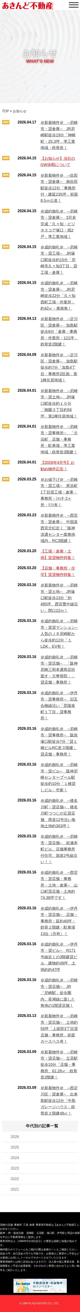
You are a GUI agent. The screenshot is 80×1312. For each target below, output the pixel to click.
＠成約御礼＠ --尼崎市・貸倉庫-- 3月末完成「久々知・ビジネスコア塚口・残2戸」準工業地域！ (59, 224)
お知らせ (19, 111)
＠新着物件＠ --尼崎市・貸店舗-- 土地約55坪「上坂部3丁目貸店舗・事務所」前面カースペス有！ (59, 1029)
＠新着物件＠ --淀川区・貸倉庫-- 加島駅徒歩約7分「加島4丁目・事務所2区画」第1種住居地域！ (59, 367)
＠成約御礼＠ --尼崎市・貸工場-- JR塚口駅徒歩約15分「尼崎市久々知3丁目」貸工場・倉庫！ (59, 260)
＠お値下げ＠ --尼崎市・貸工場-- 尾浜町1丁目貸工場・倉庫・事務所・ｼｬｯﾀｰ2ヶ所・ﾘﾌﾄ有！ (59, 492)
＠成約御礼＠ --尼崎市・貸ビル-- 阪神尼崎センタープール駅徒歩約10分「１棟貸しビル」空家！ (59, 777)
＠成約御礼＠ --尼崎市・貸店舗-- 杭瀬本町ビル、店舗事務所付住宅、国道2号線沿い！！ (59, 849)
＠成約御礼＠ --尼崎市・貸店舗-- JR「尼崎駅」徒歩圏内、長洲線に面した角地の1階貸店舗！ (59, 993)
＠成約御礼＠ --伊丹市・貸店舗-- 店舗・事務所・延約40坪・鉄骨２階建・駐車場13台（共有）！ (59, 921)
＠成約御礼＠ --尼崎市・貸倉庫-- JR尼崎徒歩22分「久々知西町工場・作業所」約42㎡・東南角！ (59, 296)
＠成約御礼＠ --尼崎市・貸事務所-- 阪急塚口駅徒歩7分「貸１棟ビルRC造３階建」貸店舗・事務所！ (59, 741)
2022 (15, 1179)
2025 (15, 1147)
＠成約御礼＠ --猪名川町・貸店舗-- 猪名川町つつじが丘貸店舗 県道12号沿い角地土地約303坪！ (59, 813)
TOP (5, 111)
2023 (15, 1168)
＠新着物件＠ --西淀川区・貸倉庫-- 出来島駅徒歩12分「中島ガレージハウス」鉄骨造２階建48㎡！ (59, 1100)
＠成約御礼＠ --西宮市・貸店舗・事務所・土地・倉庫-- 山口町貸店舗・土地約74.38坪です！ (59, 885)
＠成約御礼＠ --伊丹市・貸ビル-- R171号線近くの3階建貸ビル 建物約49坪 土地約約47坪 (59, 957)
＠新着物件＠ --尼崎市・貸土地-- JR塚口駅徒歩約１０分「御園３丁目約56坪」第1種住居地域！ (59, 403)
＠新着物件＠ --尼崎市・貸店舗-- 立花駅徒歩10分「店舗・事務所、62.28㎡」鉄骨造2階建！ (59, 1065)
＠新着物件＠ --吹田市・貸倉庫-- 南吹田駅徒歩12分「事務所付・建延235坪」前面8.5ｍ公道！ (59, 188)
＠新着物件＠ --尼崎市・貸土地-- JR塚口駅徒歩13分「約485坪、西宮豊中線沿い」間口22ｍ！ (59, 598)
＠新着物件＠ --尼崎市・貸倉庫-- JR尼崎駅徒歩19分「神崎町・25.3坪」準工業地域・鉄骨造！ (59, 135)
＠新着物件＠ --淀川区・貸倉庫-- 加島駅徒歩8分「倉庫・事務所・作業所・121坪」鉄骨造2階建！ (59, 331)
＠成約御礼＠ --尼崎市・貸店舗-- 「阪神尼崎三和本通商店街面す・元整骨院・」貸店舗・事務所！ (59, 670)
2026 (15, 1137)
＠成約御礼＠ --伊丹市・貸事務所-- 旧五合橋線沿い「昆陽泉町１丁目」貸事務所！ (59, 706)
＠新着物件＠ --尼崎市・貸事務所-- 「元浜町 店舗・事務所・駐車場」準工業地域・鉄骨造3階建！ (59, 439)
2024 (15, 1158)
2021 (15, 1189)
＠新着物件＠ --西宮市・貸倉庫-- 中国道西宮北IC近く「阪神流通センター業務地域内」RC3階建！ (59, 528)
